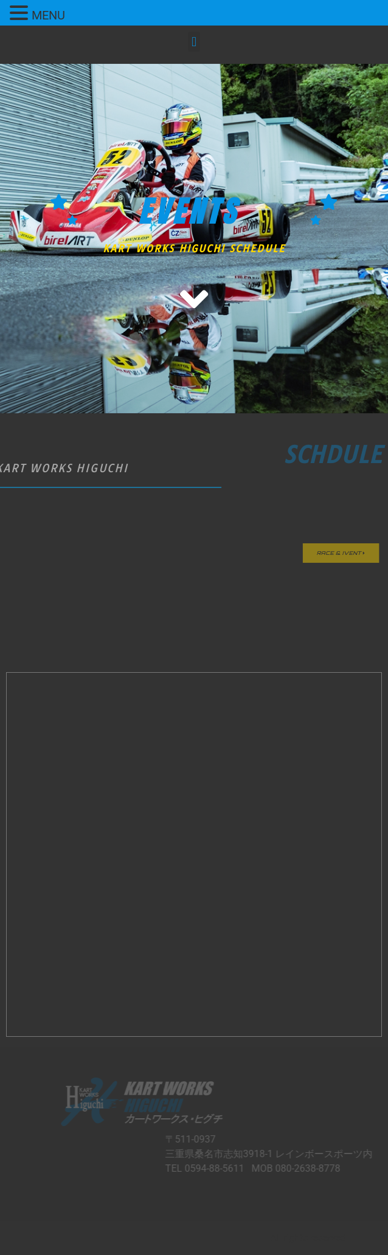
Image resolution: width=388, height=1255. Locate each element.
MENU (48, 15)
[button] (193, 42)
